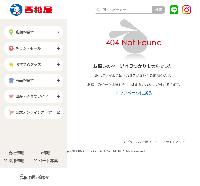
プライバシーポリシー (142, 142)
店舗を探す (20, 32)
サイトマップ (175, 142)
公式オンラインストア (29, 112)
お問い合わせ (39, 177)
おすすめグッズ (24, 64)
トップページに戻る (133, 93)
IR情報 (44, 153)
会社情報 (16, 153)
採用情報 (16, 161)
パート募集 (48, 161)
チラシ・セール (24, 48)
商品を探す (20, 80)
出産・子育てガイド (27, 96)
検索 (158, 10)
